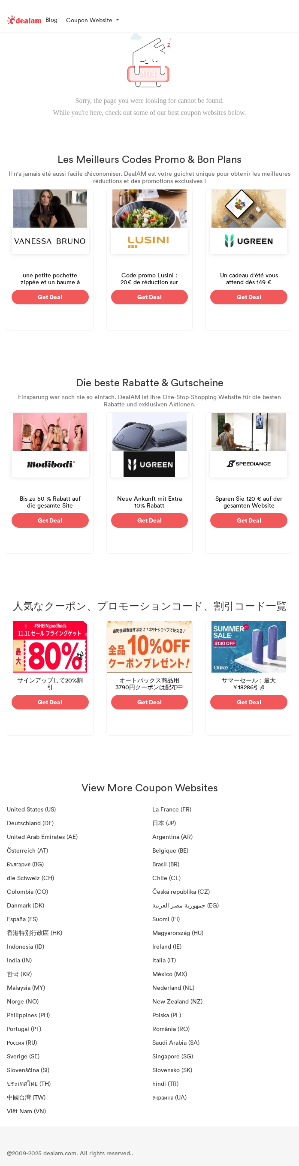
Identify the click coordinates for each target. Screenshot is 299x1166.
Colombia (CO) (27, 891)
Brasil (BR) (165, 864)
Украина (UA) (169, 1097)
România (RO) (171, 1029)
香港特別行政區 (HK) (34, 933)
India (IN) (19, 960)
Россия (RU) (22, 1042)
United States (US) (31, 809)
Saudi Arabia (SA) (175, 1042)
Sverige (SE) (23, 1056)
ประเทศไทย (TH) (29, 1083)
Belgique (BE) (170, 850)
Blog (51, 19)
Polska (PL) (166, 1015)
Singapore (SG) (172, 1056)
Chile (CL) (166, 878)
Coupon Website (89, 20)
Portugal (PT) (24, 1029)
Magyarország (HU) (177, 933)
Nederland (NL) (173, 987)
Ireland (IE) (166, 946)
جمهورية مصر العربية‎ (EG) (185, 905)
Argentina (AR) (172, 836)
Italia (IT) (164, 960)
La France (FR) (171, 809)
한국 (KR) (19, 974)
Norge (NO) (23, 1001)
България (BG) (25, 864)
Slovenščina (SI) (28, 1070)
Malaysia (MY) (26, 987)
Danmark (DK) (25, 905)
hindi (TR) (165, 1083)
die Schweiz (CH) (30, 878)
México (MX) (169, 974)
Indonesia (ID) (25, 946)
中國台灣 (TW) (26, 1097)
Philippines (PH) (28, 1015)
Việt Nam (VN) (26, 1111)
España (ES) (22, 919)
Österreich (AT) (27, 850)
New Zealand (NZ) (177, 1001)
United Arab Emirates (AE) (42, 836)
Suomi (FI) (166, 919)
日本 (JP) (164, 823)
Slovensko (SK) (172, 1070)
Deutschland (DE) (30, 823)
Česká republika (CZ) (181, 891)
